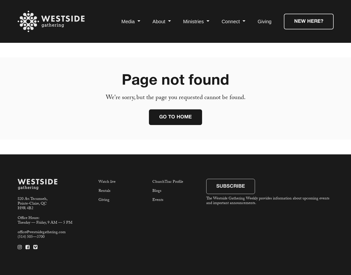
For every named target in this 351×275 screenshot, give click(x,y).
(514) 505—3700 (31, 237)
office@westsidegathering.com (42, 232)
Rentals (104, 191)
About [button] (160, 21)
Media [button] (128, 21)
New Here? (308, 21)
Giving (265, 21)
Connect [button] (231, 21)
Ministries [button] (194, 21)
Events (157, 200)
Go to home (175, 117)
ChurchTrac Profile (167, 182)
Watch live (107, 182)
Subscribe (230, 186)
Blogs (156, 191)
